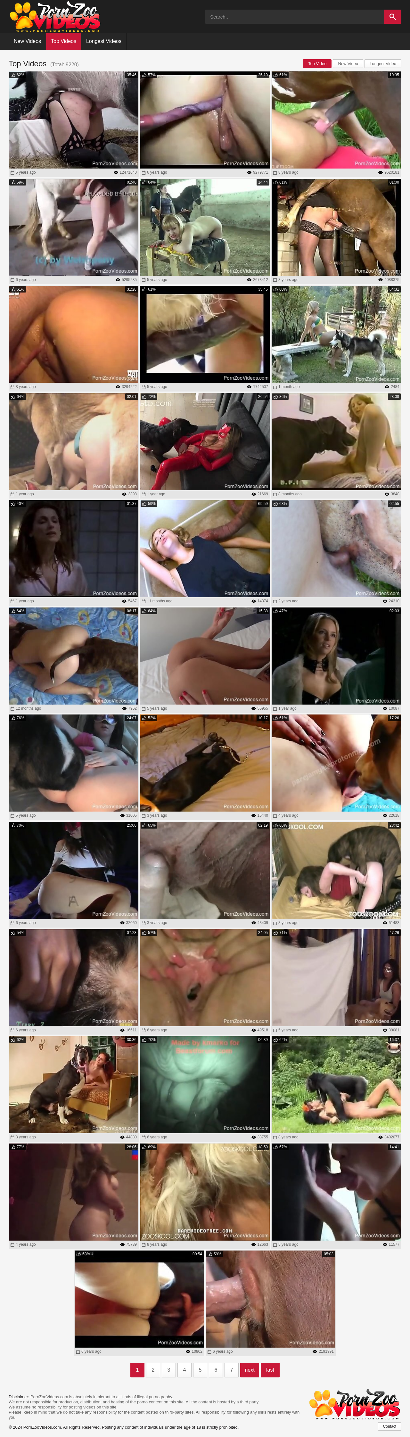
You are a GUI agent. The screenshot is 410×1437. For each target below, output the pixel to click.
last (270, 1370)
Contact (389, 1426)
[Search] (392, 17)
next (249, 1370)
